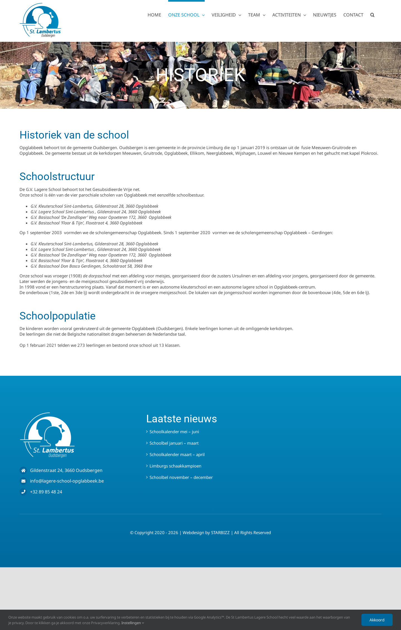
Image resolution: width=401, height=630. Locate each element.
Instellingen (132, 622)
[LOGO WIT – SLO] (47, 414)
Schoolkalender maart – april (177, 454)
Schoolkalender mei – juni (174, 431)
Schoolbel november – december (181, 477)
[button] (372, 14)
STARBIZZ (220, 532)
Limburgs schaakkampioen (175, 466)
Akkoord (377, 619)
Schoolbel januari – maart (174, 443)
